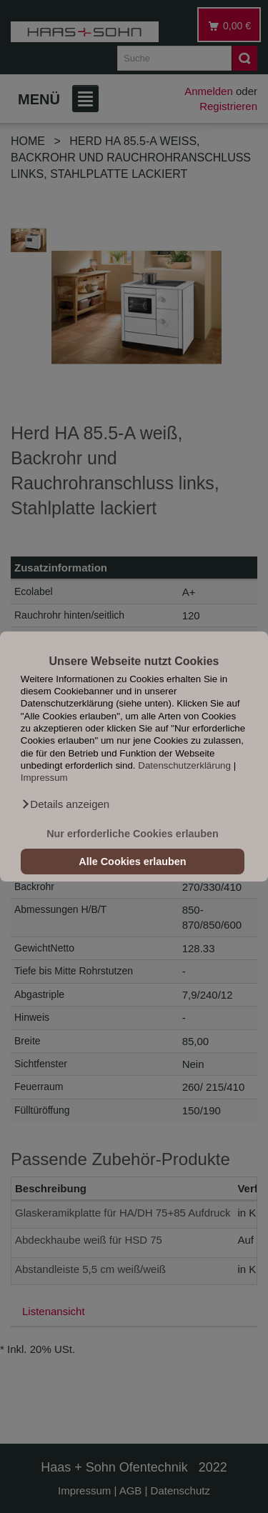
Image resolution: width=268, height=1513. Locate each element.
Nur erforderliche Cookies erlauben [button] (132, 833)
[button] (65, 804)
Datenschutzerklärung (184, 765)
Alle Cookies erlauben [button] (132, 861)
